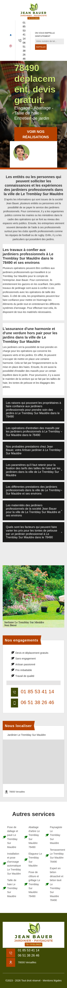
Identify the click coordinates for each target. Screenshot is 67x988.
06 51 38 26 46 (24, 50)
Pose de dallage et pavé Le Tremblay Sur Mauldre (12, 837)
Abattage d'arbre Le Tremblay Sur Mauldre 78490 (34, 837)
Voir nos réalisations (36, 134)
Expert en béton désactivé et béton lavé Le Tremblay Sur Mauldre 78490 (56, 884)
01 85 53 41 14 (24, 30)
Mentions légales (52, 980)
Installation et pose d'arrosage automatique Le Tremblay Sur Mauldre (14, 863)
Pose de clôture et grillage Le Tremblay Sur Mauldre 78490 (34, 884)
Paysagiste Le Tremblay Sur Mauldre (56, 835)
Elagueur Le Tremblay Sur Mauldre (35, 859)
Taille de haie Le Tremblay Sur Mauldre (12, 888)
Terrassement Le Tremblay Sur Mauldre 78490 (56, 855)
